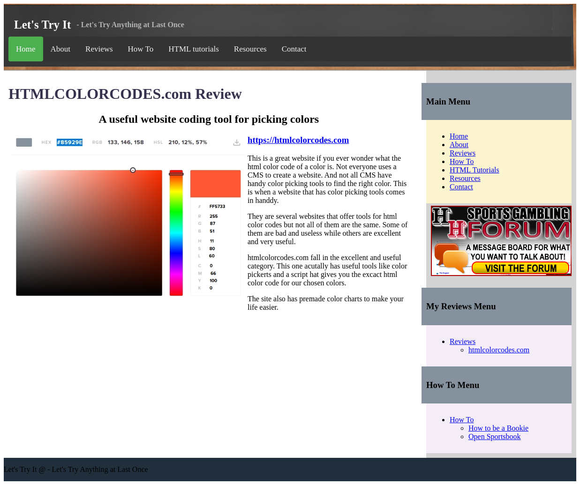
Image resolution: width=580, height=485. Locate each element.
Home (26, 49)
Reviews (99, 49)
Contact (294, 49)
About (61, 49)
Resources (250, 49)
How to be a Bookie (498, 428)
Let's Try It (42, 24)
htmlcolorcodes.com (498, 350)
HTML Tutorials (474, 170)
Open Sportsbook (494, 436)
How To (141, 49)
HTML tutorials (193, 49)
